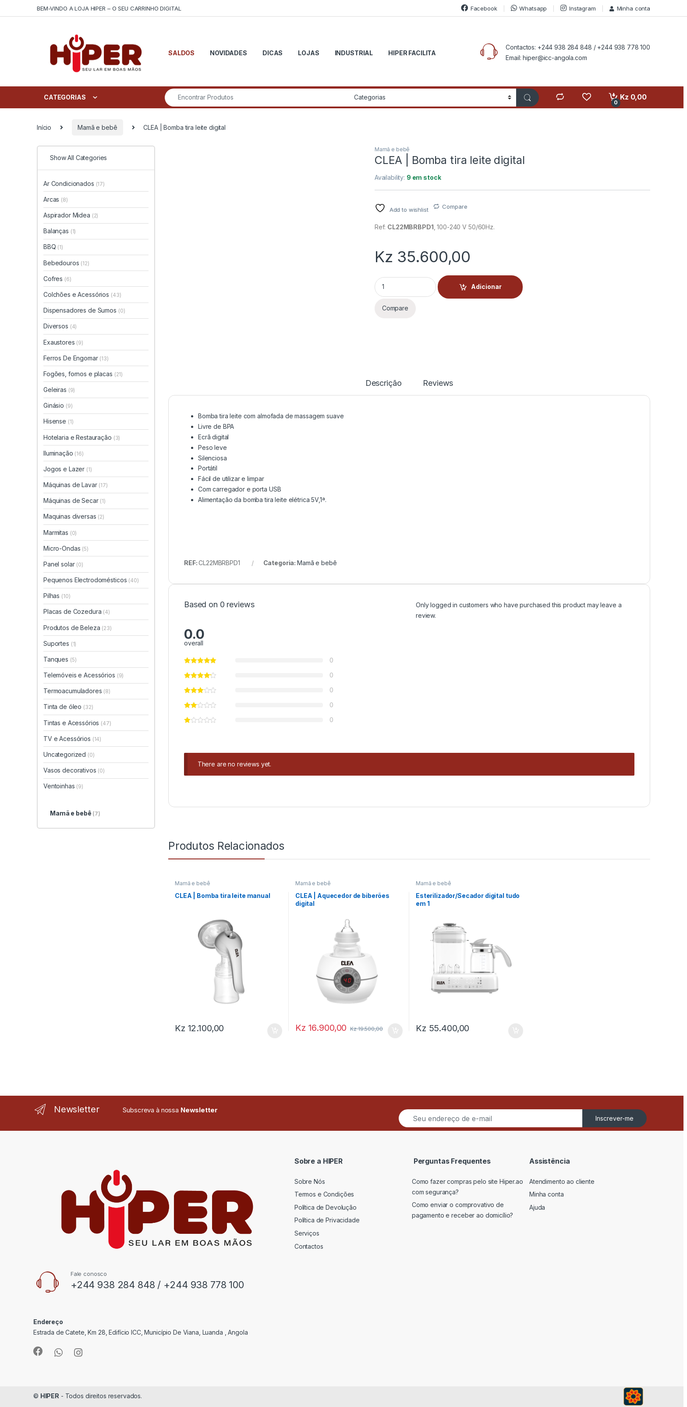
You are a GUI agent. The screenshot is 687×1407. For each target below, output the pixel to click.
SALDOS (181, 53)
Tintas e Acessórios (77, 723)
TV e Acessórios (72, 738)
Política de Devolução (325, 1207)
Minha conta (629, 8)
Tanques (59, 659)
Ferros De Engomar (76, 358)
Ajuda (537, 1207)
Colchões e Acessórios (82, 294)
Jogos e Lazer (67, 469)
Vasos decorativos (74, 770)
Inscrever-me (614, 1118)
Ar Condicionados (74, 183)
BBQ (53, 246)
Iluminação (63, 453)
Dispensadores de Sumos (84, 310)
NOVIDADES (228, 53)
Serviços (306, 1233)
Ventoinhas (63, 786)
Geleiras (59, 389)
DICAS (272, 53)
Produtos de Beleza (77, 627)
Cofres (57, 278)
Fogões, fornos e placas (83, 374)
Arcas (55, 199)
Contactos (308, 1246)
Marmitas (60, 532)
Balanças (59, 231)
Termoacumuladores (76, 691)
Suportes (59, 643)
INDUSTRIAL (354, 53)
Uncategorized (69, 754)
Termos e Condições (324, 1194)
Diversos (60, 326)
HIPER (49, 1396)
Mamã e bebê (97, 127)
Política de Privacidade (327, 1220)
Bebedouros (66, 263)
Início (44, 127)
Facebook (479, 8)
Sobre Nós (309, 1181)
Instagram (578, 8)
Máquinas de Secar (74, 500)
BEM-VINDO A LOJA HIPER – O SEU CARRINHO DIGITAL (109, 8)
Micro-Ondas (66, 548)
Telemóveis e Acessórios (83, 675)
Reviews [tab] (438, 383)
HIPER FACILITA (412, 53)
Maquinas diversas (73, 516)
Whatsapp (529, 8)
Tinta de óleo (68, 706)
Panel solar (63, 564)
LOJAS (308, 53)
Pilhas (56, 595)
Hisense (58, 421)
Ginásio (57, 405)
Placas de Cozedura (76, 611)
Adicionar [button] (274, 1030)
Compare (454, 206)
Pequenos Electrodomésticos (91, 580)
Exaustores (63, 342)
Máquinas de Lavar (75, 484)
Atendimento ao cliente (562, 1181)
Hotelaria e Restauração (81, 437)
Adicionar (486, 286)
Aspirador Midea (70, 215)
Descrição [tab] (383, 383)
